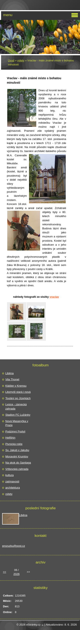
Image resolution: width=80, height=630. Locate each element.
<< (4, 571)
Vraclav (54, 296)
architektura (12, 487)
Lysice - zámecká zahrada (16, 406)
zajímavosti (12, 481)
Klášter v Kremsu (15, 385)
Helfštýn (10, 437)
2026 (16, 574)
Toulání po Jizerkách (18, 398)
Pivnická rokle (13, 444)
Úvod (11, 60)
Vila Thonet (12, 379)
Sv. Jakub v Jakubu (17, 450)
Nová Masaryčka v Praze (16, 423)
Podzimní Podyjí (15, 431)
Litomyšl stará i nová (18, 391)
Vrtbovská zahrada (16, 469)
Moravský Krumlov (16, 456)
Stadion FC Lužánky (17, 414)
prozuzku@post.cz (13, 545)
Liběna (9, 373)
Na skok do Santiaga (18, 462)
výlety (20, 60)
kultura (9, 475)
